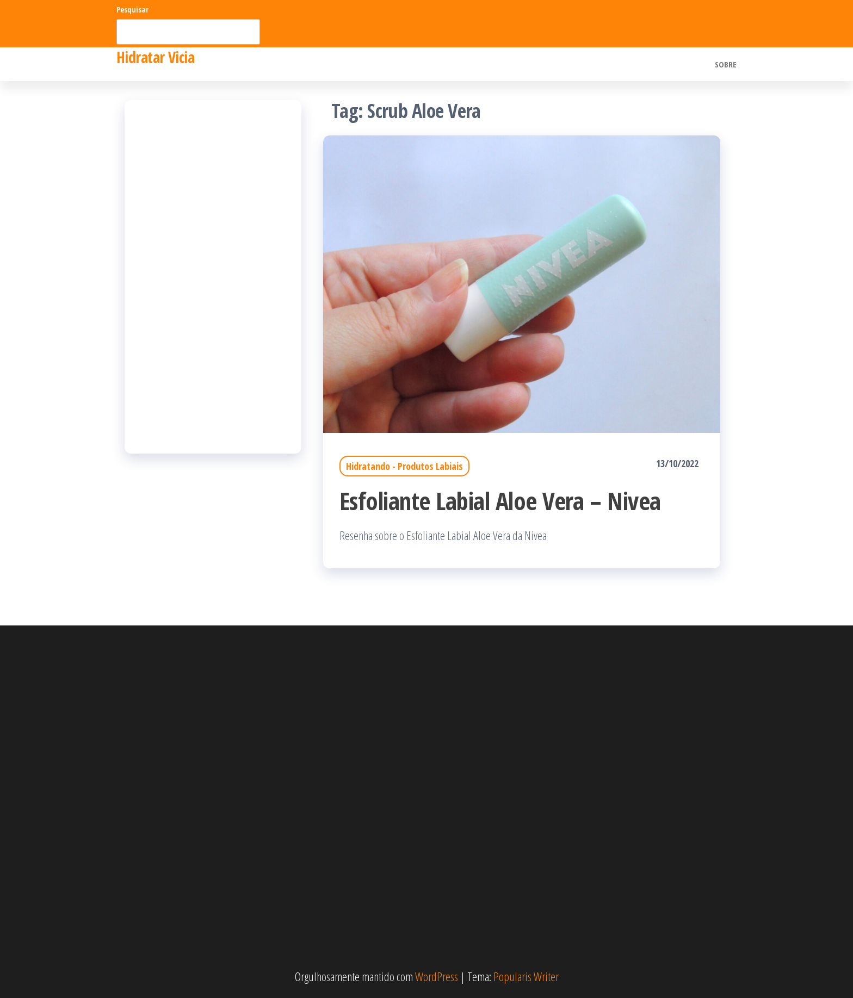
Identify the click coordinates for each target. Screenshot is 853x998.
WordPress (436, 976)
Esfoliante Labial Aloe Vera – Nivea (500, 500)
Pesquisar (132, 9)
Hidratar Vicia (155, 57)
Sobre (726, 64)
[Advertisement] (213, 277)
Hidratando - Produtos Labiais (404, 466)
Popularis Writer (526, 976)
